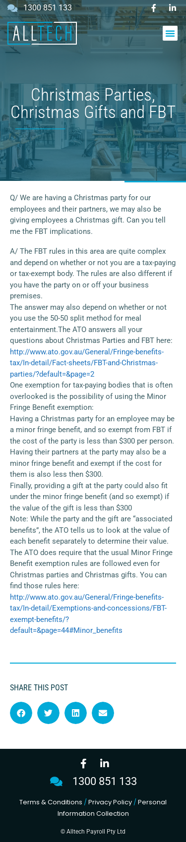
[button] (170, 33)
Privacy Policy (110, 802)
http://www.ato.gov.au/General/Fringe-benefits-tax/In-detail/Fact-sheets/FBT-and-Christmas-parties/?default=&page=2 (87, 363)
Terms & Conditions (50, 802)
